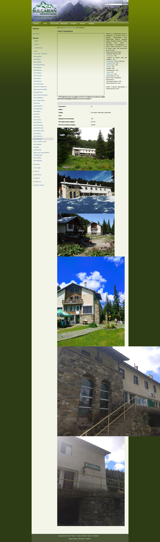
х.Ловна (109, 66)
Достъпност (81, 538)
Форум (82, 23)
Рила (73, 27)
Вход (125, 1)
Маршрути (64, 23)
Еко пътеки (55, 23)
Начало (36, 23)
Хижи (45, 23)
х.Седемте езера (111, 63)
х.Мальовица (110, 74)
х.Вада (108, 72)
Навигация (35, 38)
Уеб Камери (96, 536)
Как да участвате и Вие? (64, 536)
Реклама (73, 536)
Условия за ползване (81, 536)
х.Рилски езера (111, 65)
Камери (91, 23)
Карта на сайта (73, 538)
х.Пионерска (110, 55)
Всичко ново (36, 33)
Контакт (88, 538)
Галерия (73, 23)
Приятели (89, 536)
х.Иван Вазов (110, 61)
